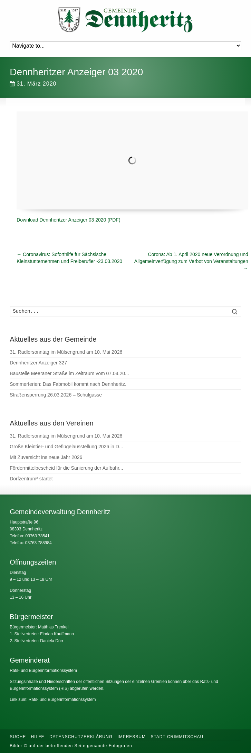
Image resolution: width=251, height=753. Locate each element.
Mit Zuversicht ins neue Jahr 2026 (46, 457)
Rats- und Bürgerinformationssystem (43, 670)
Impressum (131, 736)
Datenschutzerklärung (81, 736)
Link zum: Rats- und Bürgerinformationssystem (53, 699)
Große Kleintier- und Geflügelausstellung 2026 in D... (66, 446)
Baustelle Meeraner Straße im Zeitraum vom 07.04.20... (69, 373)
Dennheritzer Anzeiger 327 (38, 362)
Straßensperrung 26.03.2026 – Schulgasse (56, 395)
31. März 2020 (33, 84)
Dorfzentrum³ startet (31, 478)
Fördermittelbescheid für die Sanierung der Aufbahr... (66, 468)
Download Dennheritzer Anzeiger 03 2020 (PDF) (68, 220)
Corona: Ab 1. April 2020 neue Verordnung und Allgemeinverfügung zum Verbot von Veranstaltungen (191, 261)
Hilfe (38, 736)
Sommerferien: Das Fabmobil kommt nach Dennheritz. (68, 384)
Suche (18, 736)
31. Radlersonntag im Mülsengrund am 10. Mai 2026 (66, 352)
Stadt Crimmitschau (177, 736)
